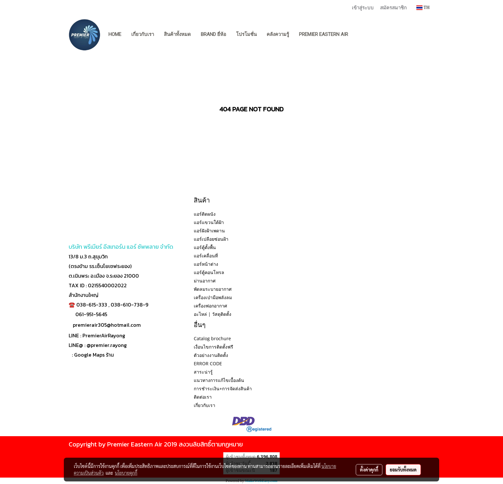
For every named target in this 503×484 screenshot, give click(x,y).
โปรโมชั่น (246, 34)
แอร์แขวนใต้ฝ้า (209, 222)
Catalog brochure (212, 338)
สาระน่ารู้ (203, 372)
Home (114, 34)
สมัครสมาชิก (393, 7)
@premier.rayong (107, 345)
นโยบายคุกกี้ (126, 473)
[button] (359, 34)
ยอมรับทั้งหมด (403, 469)
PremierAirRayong (103, 335)
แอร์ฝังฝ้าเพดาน (209, 231)
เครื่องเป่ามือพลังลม (213, 297)
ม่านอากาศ (205, 281)
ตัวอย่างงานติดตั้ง (211, 355)
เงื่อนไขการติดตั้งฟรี (213, 347)
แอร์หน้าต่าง (206, 264)
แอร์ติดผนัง (205, 214)
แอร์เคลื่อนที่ (206, 256)
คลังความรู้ (278, 34)
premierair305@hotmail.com (107, 325)
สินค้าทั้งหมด (177, 34)
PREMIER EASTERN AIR (323, 34)
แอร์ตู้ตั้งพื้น (205, 247)
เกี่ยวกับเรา (142, 34)
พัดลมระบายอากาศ (213, 289)
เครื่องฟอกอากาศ (210, 306)
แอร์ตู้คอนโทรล (209, 272)
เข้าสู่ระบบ (363, 7)
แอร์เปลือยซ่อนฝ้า (211, 239)
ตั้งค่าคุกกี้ (369, 469)
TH (423, 7)
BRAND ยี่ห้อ (213, 34)
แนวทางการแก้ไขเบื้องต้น (219, 380)
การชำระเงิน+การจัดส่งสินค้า (223, 388)
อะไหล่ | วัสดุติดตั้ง (212, 314)
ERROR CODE (208, 363)
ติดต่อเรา (203, 397)
